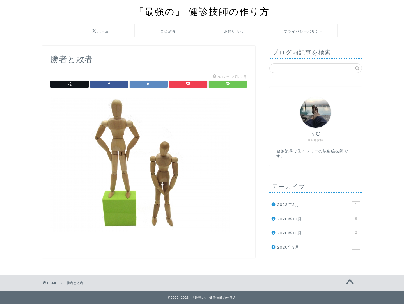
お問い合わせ (236, 31)
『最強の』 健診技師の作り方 (202, 11)
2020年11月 (318, 218)
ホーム (100, 31)
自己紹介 (168, 31)
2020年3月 (318, 247)
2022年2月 (318, 204)
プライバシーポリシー (303, 31)
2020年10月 (318, 232)
